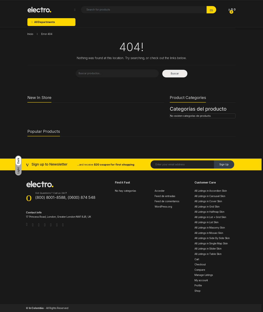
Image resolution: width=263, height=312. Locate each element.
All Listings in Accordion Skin (210, 190)
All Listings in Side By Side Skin (212, 238)
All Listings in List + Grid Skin (210, 217)
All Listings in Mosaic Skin (208, 232)
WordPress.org (163, 206)
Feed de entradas (165, 196)
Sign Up (224, 164)
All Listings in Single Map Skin (211, 243)
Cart (196, 259)
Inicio (30, 33)
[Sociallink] (26, 224)
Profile (198, 285)
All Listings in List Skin (206, 222)
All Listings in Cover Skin (208, 201)
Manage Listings (203, 274)
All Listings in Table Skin (208, 253)
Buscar (175, 73)
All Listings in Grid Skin (207, 206)
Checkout (200, 264)
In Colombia (36, 308)
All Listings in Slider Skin (208, 248)
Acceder (160, 190)
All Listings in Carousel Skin (209, 196)
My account (201, 280)
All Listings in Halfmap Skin (209, 211)
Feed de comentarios (167, 201)
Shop (197, 290)
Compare (199, 269)
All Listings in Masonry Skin (209, 227)
